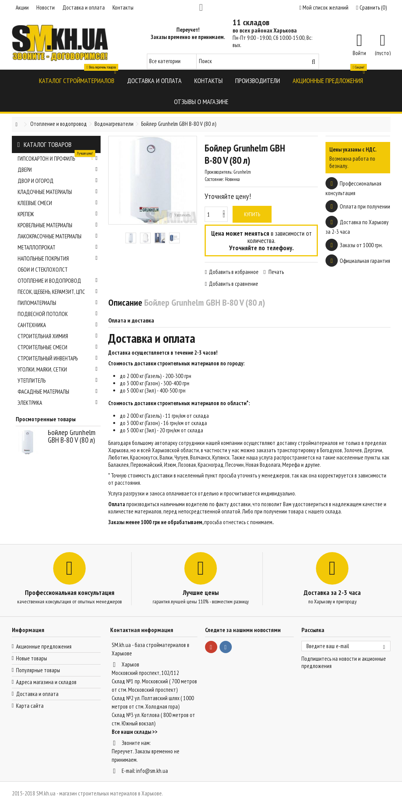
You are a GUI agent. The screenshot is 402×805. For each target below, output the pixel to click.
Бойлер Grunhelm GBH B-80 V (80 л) (72, 436)
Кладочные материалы (58, 192)
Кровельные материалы (58, 225)
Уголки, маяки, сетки (58, 369)
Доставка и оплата (83, 7)
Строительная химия (58, 336)
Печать (275, 271)
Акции (22, 7)
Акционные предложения (44, 646)
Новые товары (31, 658)
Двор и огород (58, 180)
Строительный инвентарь (58, 358)
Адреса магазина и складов (46, 682)
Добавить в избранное (234, 271)
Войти (359, 52)
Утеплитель (58, 380)
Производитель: (218, 172)
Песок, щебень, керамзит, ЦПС (58, 291)
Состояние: (214, 179)
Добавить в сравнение (233, 283)
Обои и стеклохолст (43, 269)
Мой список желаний (323, 7)
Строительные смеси (58, 347)
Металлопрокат (58, 247)
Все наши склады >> (135, 731)
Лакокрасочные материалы (58, 236)
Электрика (58, 402)
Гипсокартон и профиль (58, 157)
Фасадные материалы (58, 391)
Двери (58, 169)
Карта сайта (30, 705)
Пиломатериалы (58, 302)
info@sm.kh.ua (152, 770)
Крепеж (58, 214)
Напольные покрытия (58, 258)
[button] (76, 80)
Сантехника (58, 325)
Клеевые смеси (58, 203)
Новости (45, 7)
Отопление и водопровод (58, 280)
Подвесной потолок (58, 314)
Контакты (122, 7)
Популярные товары (38, 670)
